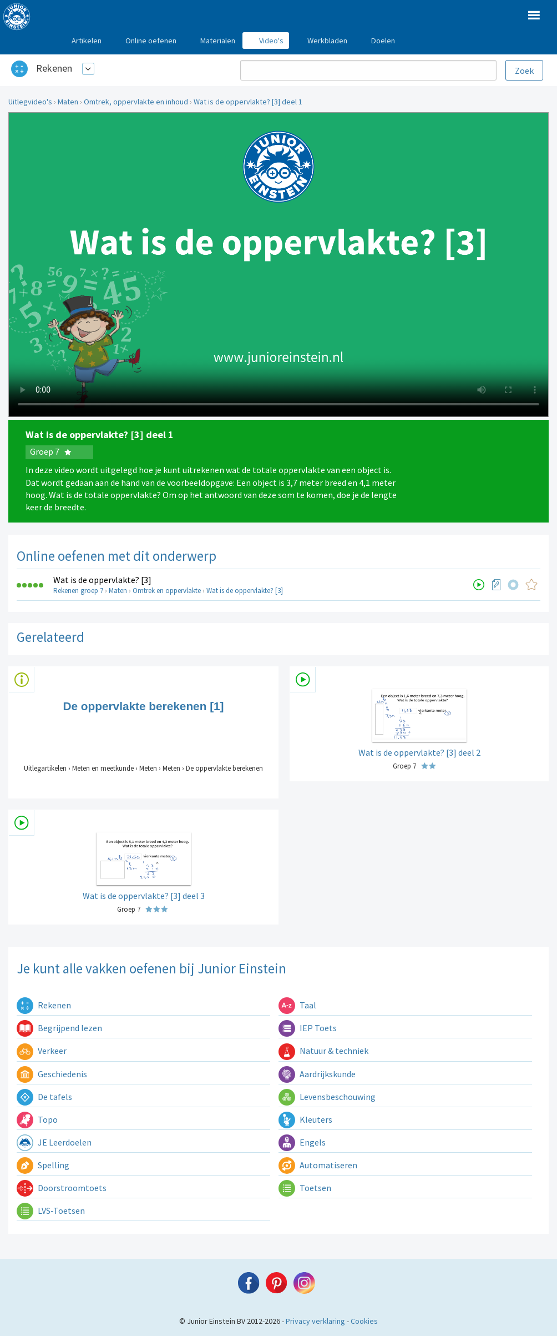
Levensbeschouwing (327, 1096)
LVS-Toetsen (51, 1210)
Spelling (43, 1165)
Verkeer (42, 1050)
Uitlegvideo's (30, 102)
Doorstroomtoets (62, 1187)
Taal (297, 1005)
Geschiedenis (52, 1073)
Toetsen (304, 1187)
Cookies (364, 1321)
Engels (302, 1142)
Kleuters (305, 1119)
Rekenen (54, 68)
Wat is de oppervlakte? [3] (102, 579)
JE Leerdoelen (54, 1142)
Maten (68, 102)
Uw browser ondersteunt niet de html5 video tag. (278, 264)
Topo (37, 1119)
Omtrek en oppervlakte (167, 590)
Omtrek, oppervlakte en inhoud (136, 102)
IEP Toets (307, 1027)
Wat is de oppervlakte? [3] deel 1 (248, 102)
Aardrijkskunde (317, 1073)
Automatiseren (317, 1165)
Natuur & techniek (323, 1050)
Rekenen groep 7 (78, 590)
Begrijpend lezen (59, 1027)
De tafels (44, 1096)
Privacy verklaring (315, 1321)
